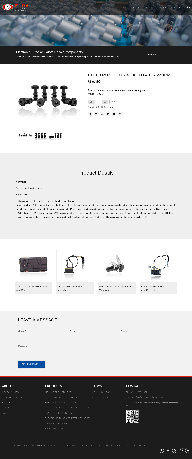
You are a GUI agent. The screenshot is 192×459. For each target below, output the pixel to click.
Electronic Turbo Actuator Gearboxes (67, 417)
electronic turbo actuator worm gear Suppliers (118, 445)
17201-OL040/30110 (54, 428)
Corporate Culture (13, 397)
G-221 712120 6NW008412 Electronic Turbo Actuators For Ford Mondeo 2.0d (33, 286)
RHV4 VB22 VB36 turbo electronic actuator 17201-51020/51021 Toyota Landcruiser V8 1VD (116, 286)
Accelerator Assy (70, 286)
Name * (22, 331)
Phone (124, 331)
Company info (10, 391)
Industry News (100, 397)
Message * (23, 346)
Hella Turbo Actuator (58, 391)
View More (23, 290)
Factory (7, 402)
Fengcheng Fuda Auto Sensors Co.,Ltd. (43, 445)
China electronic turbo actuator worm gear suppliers (91, 205)
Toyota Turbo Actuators (59, 412)
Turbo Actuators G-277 (58, 423)
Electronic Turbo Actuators (42, 57)
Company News (101, 391)
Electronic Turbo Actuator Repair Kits (67, 407)
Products (150, 7)
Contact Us (176, 7)
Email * (73, 331)
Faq (4, 412)
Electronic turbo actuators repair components (73, 57)
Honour (6, 407)
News (162, 7)
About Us (136, 7)
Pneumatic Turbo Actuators (61, 402)
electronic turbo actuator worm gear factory (140, 205)
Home (123, 7)
